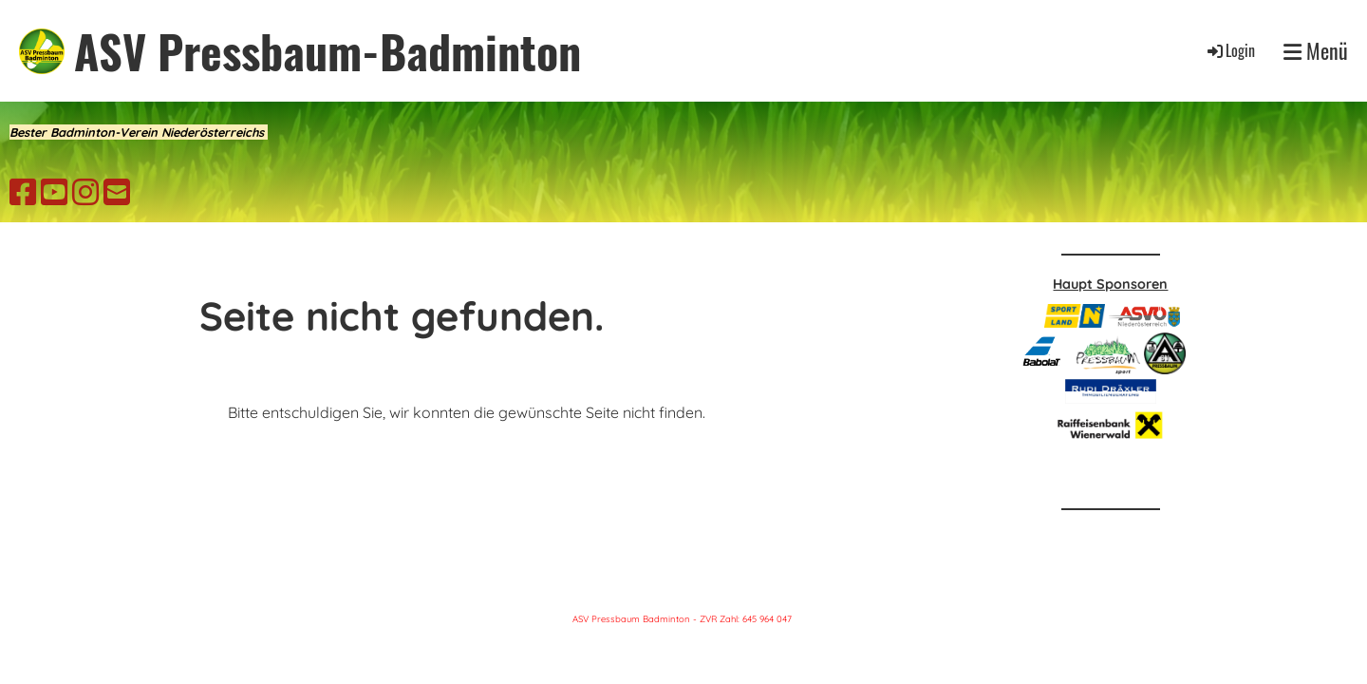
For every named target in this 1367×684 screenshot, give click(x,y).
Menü (1315, 51)
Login (1230, 50)
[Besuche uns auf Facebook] (22, 192)
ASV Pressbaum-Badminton (327, 51)
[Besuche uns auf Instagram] (85, 192)
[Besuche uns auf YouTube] (54, 192)
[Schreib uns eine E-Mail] (116, 192)
